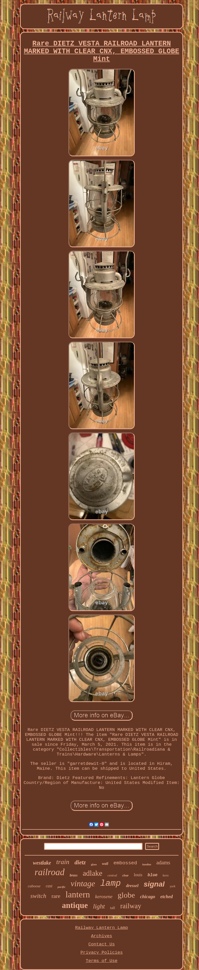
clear (125, 875)
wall (105, 864)
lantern (78, 894)
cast (49, 886)
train (62, 862)
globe (126, 895)
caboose (34, 886)
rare (56, 896)
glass (94, 864)
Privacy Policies (101, 952)
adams (163, 862)
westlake (42, 863)
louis (138, 874)
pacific (62, 886)
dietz (80, 862)
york (172, 886)
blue (152, 875)
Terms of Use (101, 960)
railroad (49, 872)
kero (166, 875)
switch (38, 895)
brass (73, 875)
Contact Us (101, 944)
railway (130, 906)
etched (166, 896)
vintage (83, 883)
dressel (132, 885)
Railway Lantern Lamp (101, 927)
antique (75, 905)
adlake (92, 873)
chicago (147, 896)
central (112, 875)
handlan (146, 864)
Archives (101, 936)
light (99, 906)
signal (154, 884)
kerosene (103, 896)
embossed (125, 863)
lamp (110, 883)
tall (112, 908)
